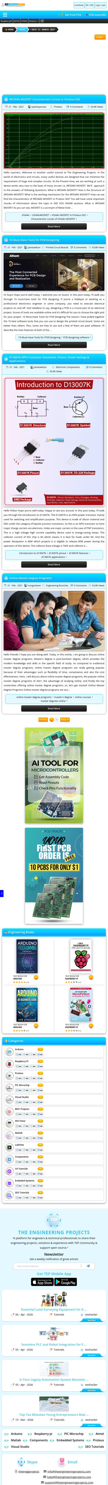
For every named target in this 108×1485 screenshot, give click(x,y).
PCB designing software (76, 337)
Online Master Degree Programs (30, 578)
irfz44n (25, 215)
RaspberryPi (6, 21)
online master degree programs (34, 697)
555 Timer (20, 1121)
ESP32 (16, 21)
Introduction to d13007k (32, 553)
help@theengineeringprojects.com (67, 1477)
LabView (19, 1144)
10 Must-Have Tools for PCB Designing (34, 240)
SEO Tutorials (22, 1192)
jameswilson (34, 247)
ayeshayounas (39, 106)
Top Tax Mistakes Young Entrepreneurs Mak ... (54, 1414)
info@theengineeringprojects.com (67, 1471)
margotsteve (34, 585)
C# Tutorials (21, 1168)
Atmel (96, 1433)
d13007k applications (53, 557)
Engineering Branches (57, 585)
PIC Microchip (22, 1085)
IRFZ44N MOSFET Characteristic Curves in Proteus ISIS (44, 99)
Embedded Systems (67, 1440)
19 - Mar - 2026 (21, 1420)
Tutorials (56, 1314)
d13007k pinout (57, 553)
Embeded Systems (24, 1180)
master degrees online (53, 701)
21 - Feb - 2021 (16, 106)
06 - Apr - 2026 (22, 1314)
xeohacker (89, 1314)
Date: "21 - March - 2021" (42, 29)
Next (65, 719)
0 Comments (76, 106)
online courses (83, 697)
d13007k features (78, 553)
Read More (54, 226)
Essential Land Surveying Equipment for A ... (54, 1309)
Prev (43, 719)
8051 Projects (22, 1109)
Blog (22, 29)
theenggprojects (27, 1471)
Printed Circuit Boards (57, 247)
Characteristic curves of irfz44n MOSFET (53, 219)
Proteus (58, 106)
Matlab (19, 1132)
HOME (9, 29)
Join (103, 5)
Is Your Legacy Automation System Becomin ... (53, 1379)
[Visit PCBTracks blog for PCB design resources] (54, 923)
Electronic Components (68, 367)
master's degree (63, 697)
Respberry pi (39, 1433)
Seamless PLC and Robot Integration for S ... (54, 1344)
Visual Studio (22, 1097)
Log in (98, 5)
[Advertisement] (54, 65)
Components (22, 1156)
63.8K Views (97, 106)
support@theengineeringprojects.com (67, 1482)
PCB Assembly (95, 15)
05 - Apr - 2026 (22, 1350)
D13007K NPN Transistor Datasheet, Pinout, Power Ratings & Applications (49, 359)
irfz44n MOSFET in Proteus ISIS (69, 215)
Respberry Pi (21, 1061)
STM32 (24, 21)
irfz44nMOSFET (40, 215)
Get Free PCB (71, 15)
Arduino (34, 21)
